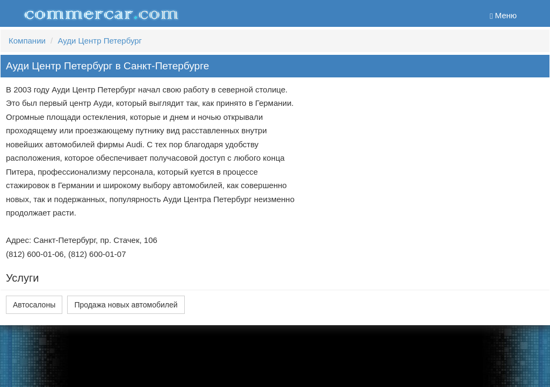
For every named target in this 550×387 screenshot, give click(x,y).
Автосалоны (34, 304)
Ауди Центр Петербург (99, 40)
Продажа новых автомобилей (125, 304)
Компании (27, 40)
